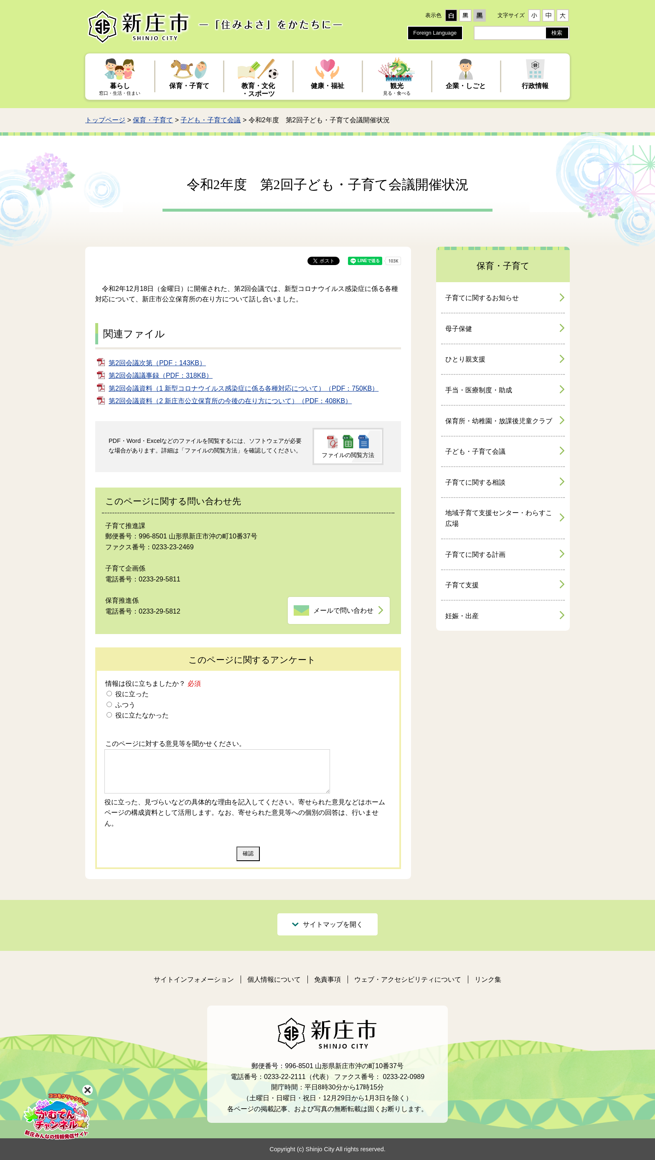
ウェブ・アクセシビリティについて (407, 979)
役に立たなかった (140, 715)
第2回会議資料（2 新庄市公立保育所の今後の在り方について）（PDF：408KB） (230, 400)
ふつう (124, 704)
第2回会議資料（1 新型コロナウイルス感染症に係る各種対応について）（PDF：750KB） (243, 388)
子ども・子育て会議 (210, 120)
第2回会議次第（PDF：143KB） (157, 362)
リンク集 (488, 979)
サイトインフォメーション (194, 979)
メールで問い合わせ (343, 610)
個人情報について (274, 979)
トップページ (105, 120)
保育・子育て (153, 120)
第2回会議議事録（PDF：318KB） (161, 375)
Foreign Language (435, 33)
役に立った (130, 694)
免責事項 (327, 979)
